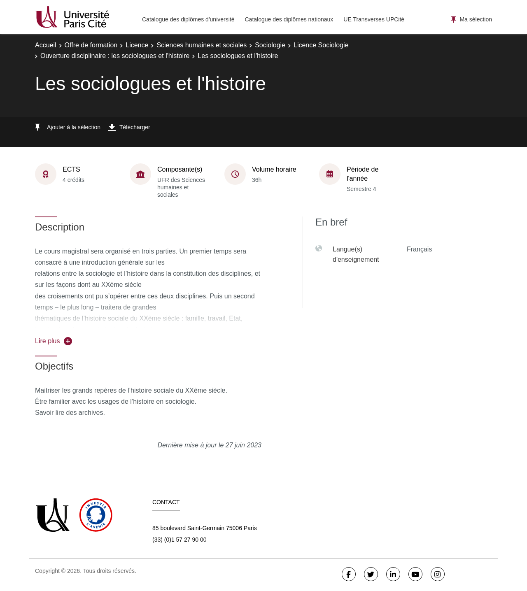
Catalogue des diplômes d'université (188, 19)
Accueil (45, 45)
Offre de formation (91, 45)
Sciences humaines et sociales (201, 45)
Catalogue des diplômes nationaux (289, 19)
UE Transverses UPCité (373, 19)
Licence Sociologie (321, 45)
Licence (137, 45)
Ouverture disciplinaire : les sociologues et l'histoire (114, 55)
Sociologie (270, 45)
